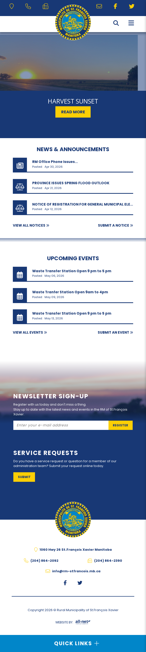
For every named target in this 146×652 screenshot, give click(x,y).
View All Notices (29, 225)
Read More (73, 112)
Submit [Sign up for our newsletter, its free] (24, 477)
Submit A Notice (113, 225)
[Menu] (131, 23)
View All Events (28, 332)
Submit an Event (113, 332)
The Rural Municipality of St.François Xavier (73, 22)
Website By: (73, 623)
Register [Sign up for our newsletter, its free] (120, 425)
